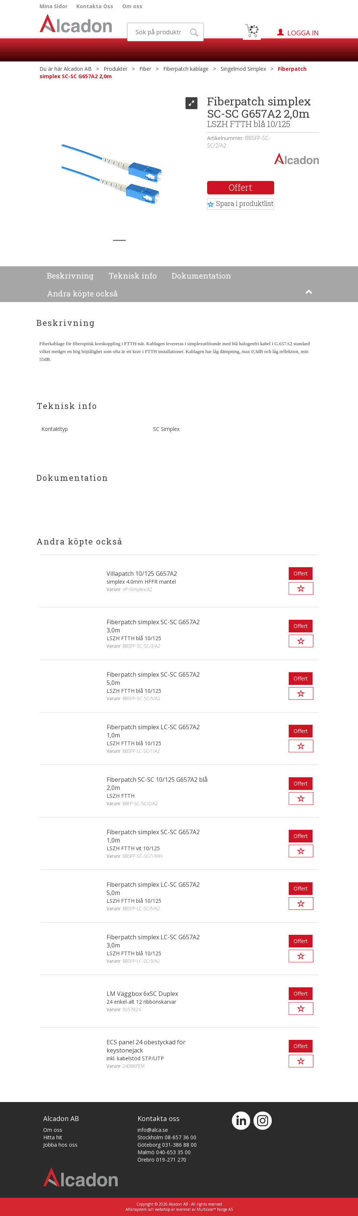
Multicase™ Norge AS (215, 1209)
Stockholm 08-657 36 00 (166, 1137)
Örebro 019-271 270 (161, 1159)
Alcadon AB (78, 68)
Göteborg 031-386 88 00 (167, 1144)
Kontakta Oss (94, 6)
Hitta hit (52, 1137)
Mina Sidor (53, 6)
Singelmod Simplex (243, 68)
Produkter (115, 68)
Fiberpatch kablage (186, 68)
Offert (240, 187)
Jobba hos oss (60, 1144)
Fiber (145, 68)
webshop (162, 1209)
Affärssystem (136, 1209)
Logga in (303, 32)
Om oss (132, 6)
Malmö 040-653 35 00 (164, 1152)
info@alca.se (152, 1129)
